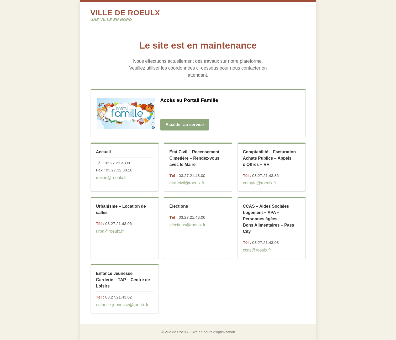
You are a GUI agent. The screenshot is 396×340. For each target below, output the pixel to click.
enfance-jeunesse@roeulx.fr (122, 304)
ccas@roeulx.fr (257, 250)
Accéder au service (185, 124)
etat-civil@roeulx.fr (187, 183)
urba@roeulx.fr (110, 231)
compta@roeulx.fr (259, 183)
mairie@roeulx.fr (111, 177)
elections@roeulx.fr (187, 225)
